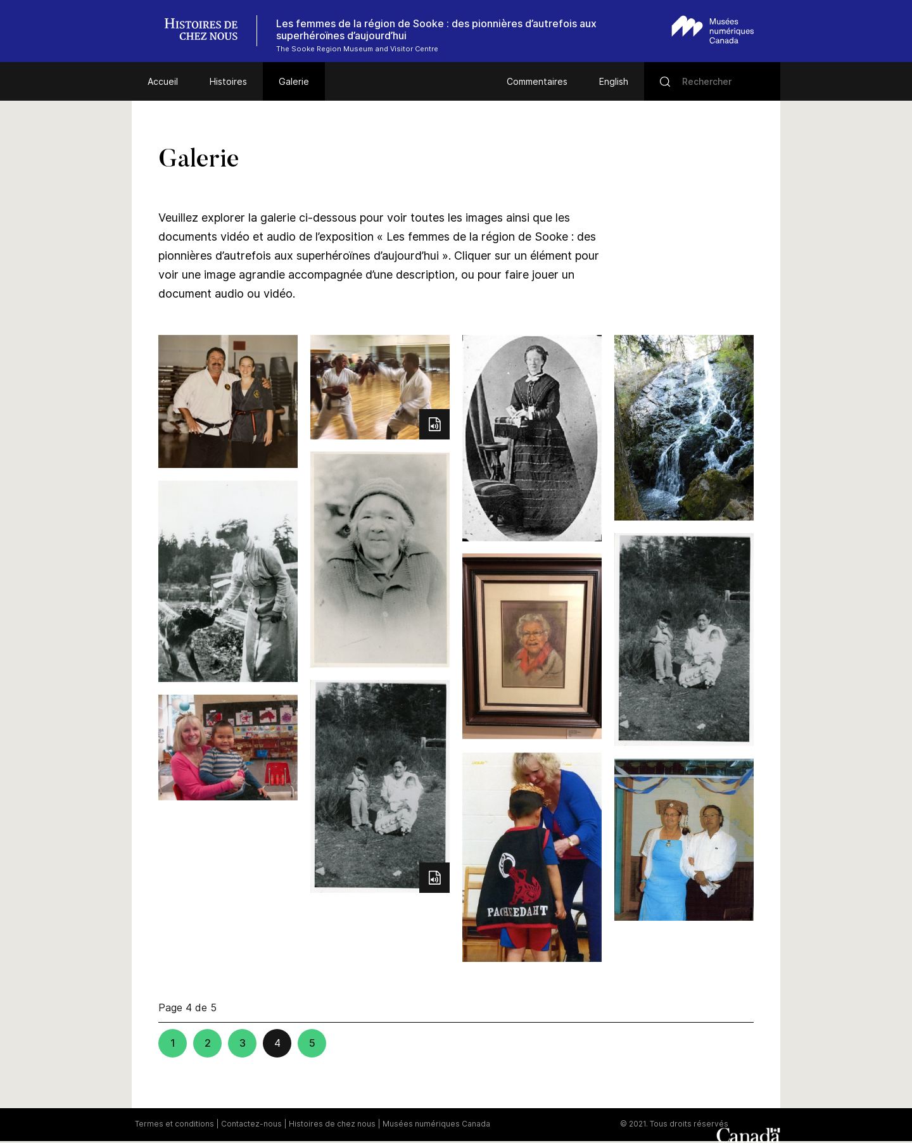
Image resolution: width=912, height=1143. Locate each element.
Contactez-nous (251, 1123)
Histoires (228, 81)
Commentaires (537, 81)
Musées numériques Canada (436, 1123)
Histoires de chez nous (332, 1123)
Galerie (294, 81)
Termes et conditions (174, 1123)
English (613, 81)
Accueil (163, 81)
